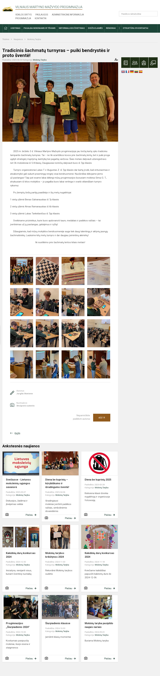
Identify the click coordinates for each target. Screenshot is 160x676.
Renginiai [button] (111, 28)
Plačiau (29, 515)
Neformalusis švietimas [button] (72, 28)
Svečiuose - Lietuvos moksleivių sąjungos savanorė (18, 483)
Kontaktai (40, 18)
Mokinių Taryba (34, 39)
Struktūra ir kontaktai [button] (135, 28)
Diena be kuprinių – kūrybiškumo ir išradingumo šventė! (57, 483)
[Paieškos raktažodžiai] (138, 13)
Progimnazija (23, 18)
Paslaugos (41, 14)
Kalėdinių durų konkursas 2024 (20, 555)
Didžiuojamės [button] (95, 28)
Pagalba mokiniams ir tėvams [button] (39, 28)
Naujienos (18, 39)
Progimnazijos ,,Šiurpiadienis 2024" (18, 625)
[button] (136, 6)
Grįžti (17, 433)
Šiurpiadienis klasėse (57, 623)
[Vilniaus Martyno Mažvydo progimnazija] (8, 7)
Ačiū (101, 417)
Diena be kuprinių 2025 (98, 479)
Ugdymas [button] (15, 28)
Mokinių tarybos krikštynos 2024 (54, 555)
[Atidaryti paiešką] (154, 14)
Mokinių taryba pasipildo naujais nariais (99, 625)
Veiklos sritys (23, 14)
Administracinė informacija (68, 14)
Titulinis (6, 39)
